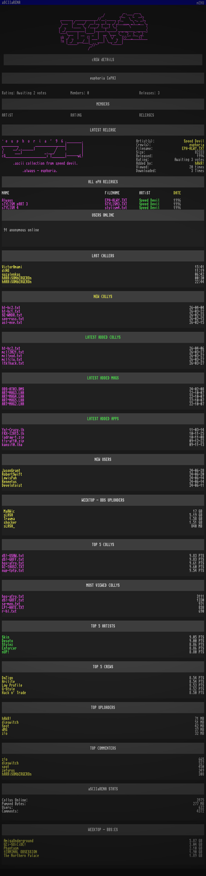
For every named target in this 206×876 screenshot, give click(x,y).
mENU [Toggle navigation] (200, 3)
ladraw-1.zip (13, 437)
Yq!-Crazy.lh (13, 430)
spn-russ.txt (13, 319)
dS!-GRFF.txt (13, 559)
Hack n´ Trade (14, 693)
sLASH (8, 515)
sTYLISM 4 (10, 208)
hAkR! (6, 719)
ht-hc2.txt (11, 308)
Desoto (7, 641)
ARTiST (144, 193)
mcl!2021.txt (13, 352)
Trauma (9, 519)
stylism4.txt (116, 208)
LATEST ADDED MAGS (103, 378)
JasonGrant (11, 470)
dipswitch (10, 722)
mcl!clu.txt (12, 359)
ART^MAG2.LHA (13, 404)
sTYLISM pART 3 (15, 204)
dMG (4, 730)
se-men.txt (11, 604)
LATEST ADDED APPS (103, 419)
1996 (177, 200)
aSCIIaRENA (11, 2)
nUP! (5, 652)
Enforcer (9, 648)
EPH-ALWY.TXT (193, 148)
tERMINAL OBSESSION (20, 852)
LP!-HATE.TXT (13, 607)
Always (7, 200)
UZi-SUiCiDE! (15, 844)
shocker (10, 522)
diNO (5, 271)
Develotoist (12, 485)
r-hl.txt (9, 611)
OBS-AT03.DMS (13, 389)
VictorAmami (12, 267)
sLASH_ (9, 526)
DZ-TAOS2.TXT (13, 567)
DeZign (7, 678)
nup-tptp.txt (13, 570)
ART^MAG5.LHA (13, 400)
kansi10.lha (12, 445)
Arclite (8, 681)
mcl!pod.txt (12, 356)
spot (5, 767)
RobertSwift (12, 474)
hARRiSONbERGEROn (17, 278)
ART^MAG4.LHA (13, 396)
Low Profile (12, 685)
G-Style (8, 689)
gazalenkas (11, 274)
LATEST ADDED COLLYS (103, 337)
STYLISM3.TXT (116, 204)
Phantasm (11, 848)
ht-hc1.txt (11, 311)
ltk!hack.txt (13, 363)
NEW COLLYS (103, 296)
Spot (5, 726)
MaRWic (9, 511)
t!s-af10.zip (13, 441)
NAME (5, 193)
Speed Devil (194, 141)
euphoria (196, 145)
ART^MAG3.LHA (13, 393)
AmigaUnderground (18, 841)
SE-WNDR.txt (12, 315)
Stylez (7, 644)
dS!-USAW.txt (13, 556)
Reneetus (9, 482)
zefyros (8, 770)
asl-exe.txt (12, 322)
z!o (4, 733)
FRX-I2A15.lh (13, 433)
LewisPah (9, 478)
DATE (177, 193)
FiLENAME (112, 193)
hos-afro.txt (13, 563)
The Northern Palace (21, 855)
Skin (5, 637)
